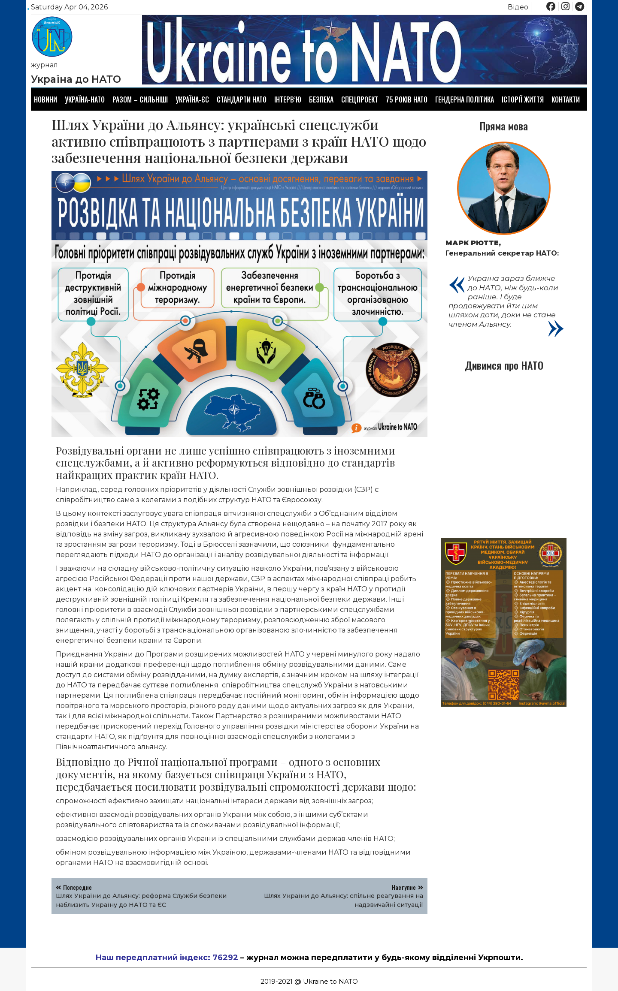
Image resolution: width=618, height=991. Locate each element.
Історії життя (523, 99)
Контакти (565, 99)
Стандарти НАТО (242, 99)
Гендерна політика (464, 99)
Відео (518, 7)
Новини (45, 99)
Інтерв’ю (287, 99)
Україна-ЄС (192, 99)
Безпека (321, 99)
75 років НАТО (406, 99)
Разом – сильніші (140, 99)
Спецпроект (359, 99)
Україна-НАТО (85, 99)
